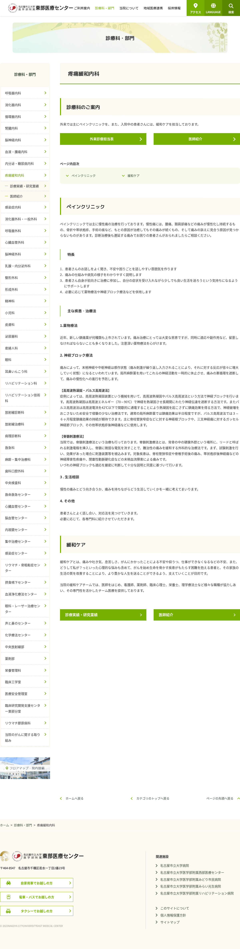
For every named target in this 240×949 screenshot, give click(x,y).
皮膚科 (10, 324)
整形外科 (11, 277)
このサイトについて (174, 908)
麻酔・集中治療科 (18, 459)
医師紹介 (195, 138)
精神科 (10, 301)
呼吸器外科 (13, 230)
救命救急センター (18, 494)
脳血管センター (16, 517)
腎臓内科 (11, 128)
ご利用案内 (82, 8)
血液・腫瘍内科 (16, 151)
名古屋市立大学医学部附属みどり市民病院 (190, 879)
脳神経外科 (13, 254)
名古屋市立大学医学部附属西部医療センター (192, 872)
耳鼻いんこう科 (16, 371)
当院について (129, 8)
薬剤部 (10, 658)
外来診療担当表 (102, 138)
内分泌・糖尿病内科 (19, 163)
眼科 (8, 359)
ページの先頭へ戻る (219, 798)
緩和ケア (134, 175)
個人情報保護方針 (173, 915)
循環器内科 (13, 116)
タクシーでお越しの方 (37, 910)
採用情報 (174, 8)
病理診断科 (13, 435)
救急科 (10, 447)
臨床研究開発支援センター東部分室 (22, 708)
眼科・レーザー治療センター (22, 608)
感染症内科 (13, 207)
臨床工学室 (13, 681)
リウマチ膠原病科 (18, 723)
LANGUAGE (213, 9)
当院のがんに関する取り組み (22, 737)
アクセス (195, 12)
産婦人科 (11, 348)
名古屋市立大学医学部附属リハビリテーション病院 (197, 893)
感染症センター (16, 553)
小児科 (10, 312)
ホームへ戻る (75, 798)
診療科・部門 (104, 8)
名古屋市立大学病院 (174, 865)
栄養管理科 (13, 670)
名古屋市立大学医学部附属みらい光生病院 (190, 886)
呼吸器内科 (13, 93)
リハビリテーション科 (21, 383)
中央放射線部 (14, 646)
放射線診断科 (14, 412)
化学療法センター (18, 635)
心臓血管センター (18, 506)
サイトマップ (170, 922)
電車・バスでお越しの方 (36, 897)
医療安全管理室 (16, 693)
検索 (231, 9)
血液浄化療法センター (21, 594)
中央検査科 (13, 482)
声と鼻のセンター (18, 623)
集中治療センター (18, 541)
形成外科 (11, 289)
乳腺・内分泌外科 (18, 265)
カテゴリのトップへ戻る (152, 798)
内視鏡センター (16, 529)
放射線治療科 (14, 424)
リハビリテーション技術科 (22, 397)
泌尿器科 (11, 336)
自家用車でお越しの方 (37, 883)
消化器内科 (13, 104)
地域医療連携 (153, 8)
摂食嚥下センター (18, 582)
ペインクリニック (84, 175)
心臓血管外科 (14, 242)
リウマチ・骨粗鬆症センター (22, 567)
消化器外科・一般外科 (21, 218)
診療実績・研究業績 (81, 614)
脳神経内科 (13, 139)
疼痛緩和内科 (14, 175)
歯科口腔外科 (14, 471)
